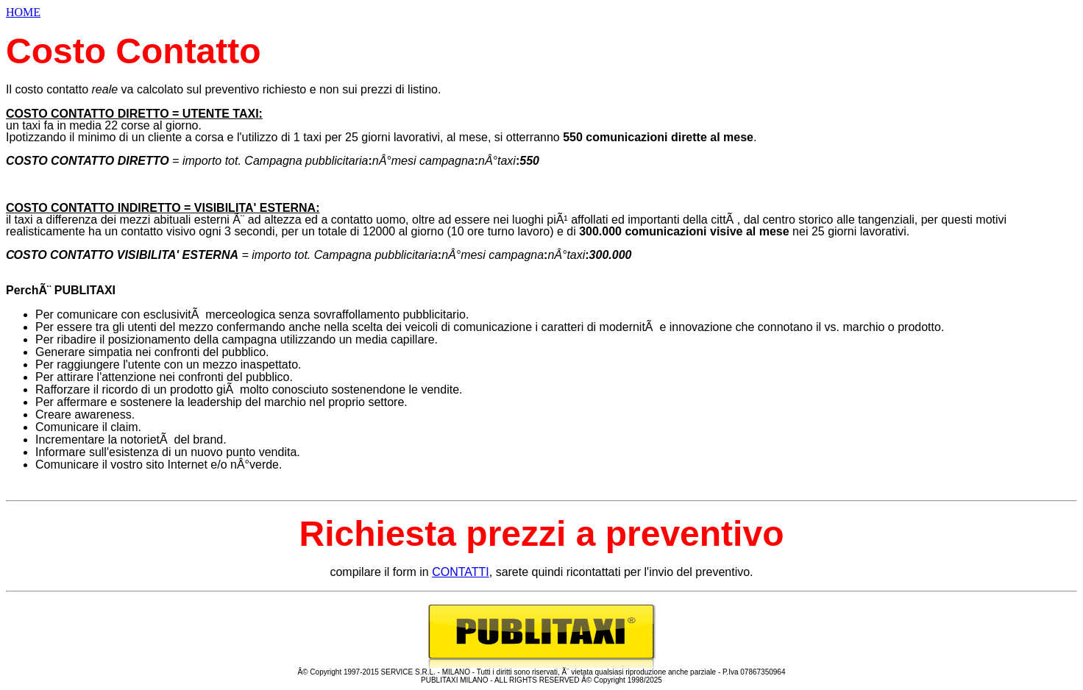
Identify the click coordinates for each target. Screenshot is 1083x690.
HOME (23, 12)
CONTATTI (460, 572)
